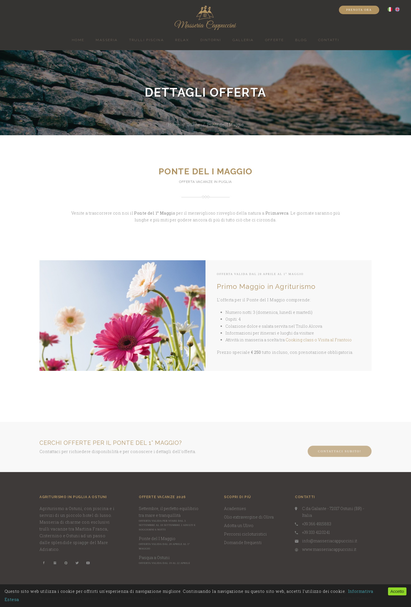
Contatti (328, 40)
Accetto (397, 591)
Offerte (274, 40)
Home (78, 40)
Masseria (107, 40)
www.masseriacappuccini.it (329, 549)
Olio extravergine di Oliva (249, 517)
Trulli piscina (146, 40)
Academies (235, 508)
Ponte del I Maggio (225, 124)
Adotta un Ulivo (238, 525)
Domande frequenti (243, 542)
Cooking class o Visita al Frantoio (319, 339)
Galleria (242, 40)
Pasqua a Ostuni (154, 557)
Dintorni (210, 40)
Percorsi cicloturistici (245, 534)
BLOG (301, 40)
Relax (182, 40)
